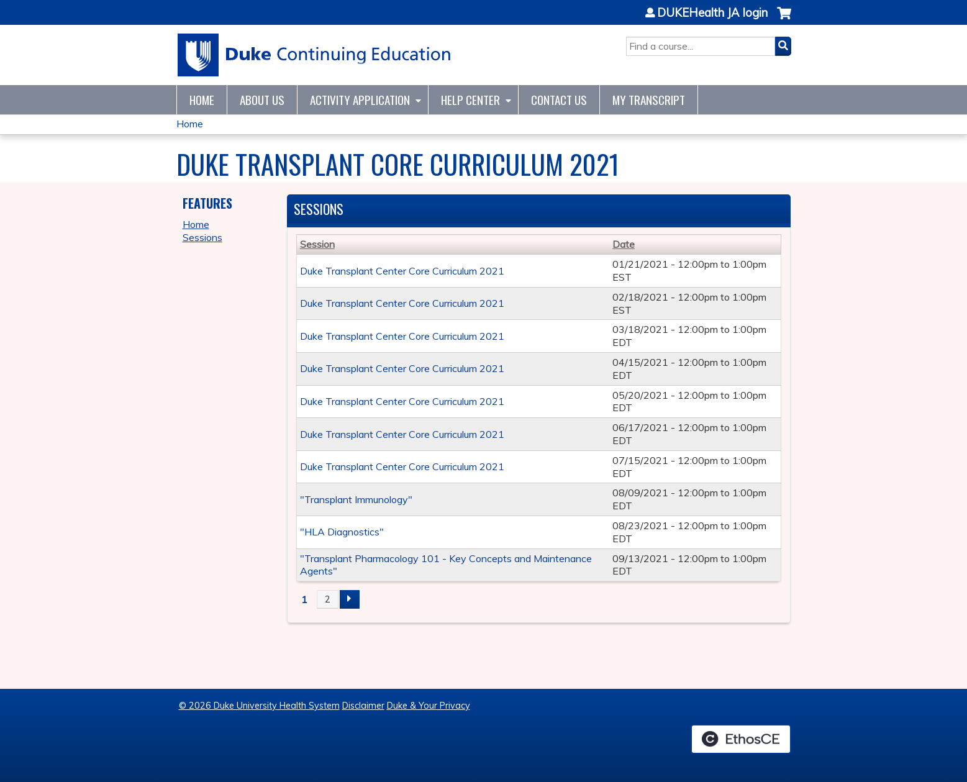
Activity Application (360, 100)
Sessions (202, 237)
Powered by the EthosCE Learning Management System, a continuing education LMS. (741, 739)
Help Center (470, 100)
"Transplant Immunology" (356, 499)
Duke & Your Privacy (428, 705)
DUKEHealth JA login (712, 13)
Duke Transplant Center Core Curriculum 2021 (402, 271)
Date (623, 244)
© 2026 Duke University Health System (259, 705)
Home (201, 100)
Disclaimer (363, 705)
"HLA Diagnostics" (342, 531)
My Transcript (648, 100)
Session (317, 244)
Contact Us (559, 100)
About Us (262, 100)
